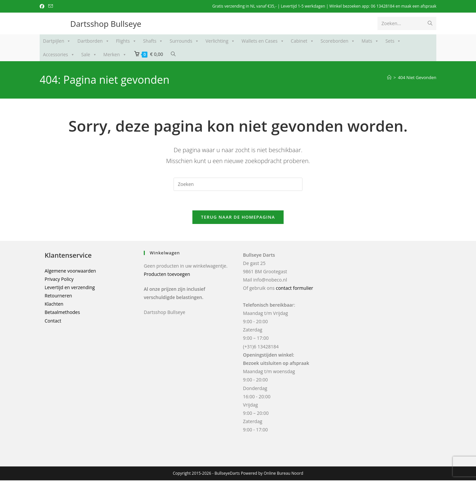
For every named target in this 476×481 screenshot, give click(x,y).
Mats (370, 41)
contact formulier (294, 289)
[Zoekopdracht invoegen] (238, 184)
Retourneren (58, 296)
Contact (53, 321)
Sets (393, 41)
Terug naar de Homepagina (238, 218)
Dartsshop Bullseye (105, 23)
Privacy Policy (59, 280)
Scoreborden (338, 41)
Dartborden (93, 41)
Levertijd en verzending (70, 288)
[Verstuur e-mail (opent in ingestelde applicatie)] (50, 6)
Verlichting (220, 41)
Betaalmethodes (62, 313)
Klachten (54, 305)
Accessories (59, 54)
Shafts (153, 41)
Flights (126, 41)
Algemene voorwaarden (70, 271)
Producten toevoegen (167, 275)
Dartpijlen (57, 41)
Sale (89, 54)
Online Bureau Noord (283, 474)
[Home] (389, 77)
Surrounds (184, 41)
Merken (115, 54)
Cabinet (302, 41)
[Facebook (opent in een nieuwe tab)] (43, 6)
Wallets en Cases (263, 41)
